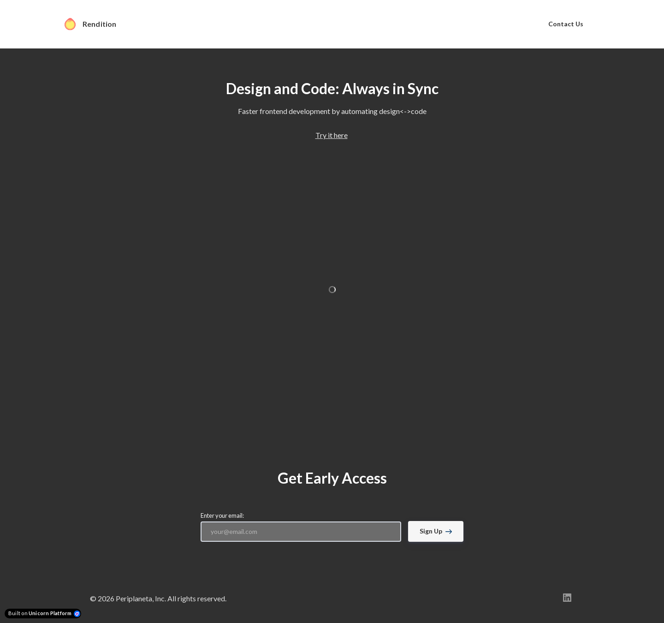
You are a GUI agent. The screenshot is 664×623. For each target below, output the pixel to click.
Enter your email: (222, 515)
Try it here (331, 135)
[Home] (95, 24)
